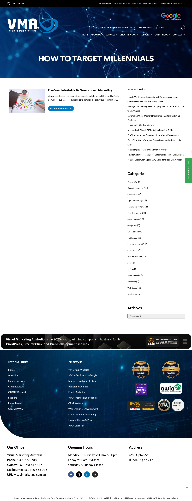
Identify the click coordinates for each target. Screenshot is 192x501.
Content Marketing (135, 188)
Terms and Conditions (64, 496)
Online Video (132, 250)
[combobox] (170, 25)
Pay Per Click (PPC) (135, 257)
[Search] (182, 26)
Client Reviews (129, 32)
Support (146, 32)
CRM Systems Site (104, 3)
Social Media (132, 275)
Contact (179, 32)
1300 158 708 (17, 3)
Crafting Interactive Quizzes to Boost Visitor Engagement (153, 135)
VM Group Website (78, 369)
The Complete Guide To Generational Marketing (80, 90)
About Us (97, 32)
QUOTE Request (17, 391)
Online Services (16, 380)
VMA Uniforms (76, 423)
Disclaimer (111, 496)
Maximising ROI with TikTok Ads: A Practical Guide (150, 130)
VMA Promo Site (118, 3)
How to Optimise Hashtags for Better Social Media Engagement (155, 154)
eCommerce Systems (135, 207)
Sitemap (119, 496)
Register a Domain (78, 385)
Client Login (142, 3)
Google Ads (132, 225)
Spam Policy (101, 496)
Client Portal (131, 3)
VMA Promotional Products (83, 396)
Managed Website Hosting (82, 380)
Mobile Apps (132, 238)
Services (111, 32)
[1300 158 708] (8, 3)
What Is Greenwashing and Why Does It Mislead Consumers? (154, 159)
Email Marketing (179, 3)
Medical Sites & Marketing (82, 412)
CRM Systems (133, 194)
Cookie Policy (90, 496)
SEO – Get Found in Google (82, 375)
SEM (129, 263)
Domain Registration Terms (45, 496)
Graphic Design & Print (80, 418)
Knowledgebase (166, 3)
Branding (131, 182)
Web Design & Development (83, 407)
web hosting (132, 294)
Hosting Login (153, 3)
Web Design (132, 288)
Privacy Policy (79, 496)
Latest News (162, 32)
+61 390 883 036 (35, 467)
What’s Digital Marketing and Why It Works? (147, 149)
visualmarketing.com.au (30, 472)
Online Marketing (134, 244)
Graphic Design (133, 232)
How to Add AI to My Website (140, 125)
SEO (129, 269)
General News (133, 219)
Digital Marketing (134, 200)
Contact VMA (15, 407)
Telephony (131, 282)
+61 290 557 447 (30, 462)
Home (85, 32)
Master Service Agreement (24, 496)
